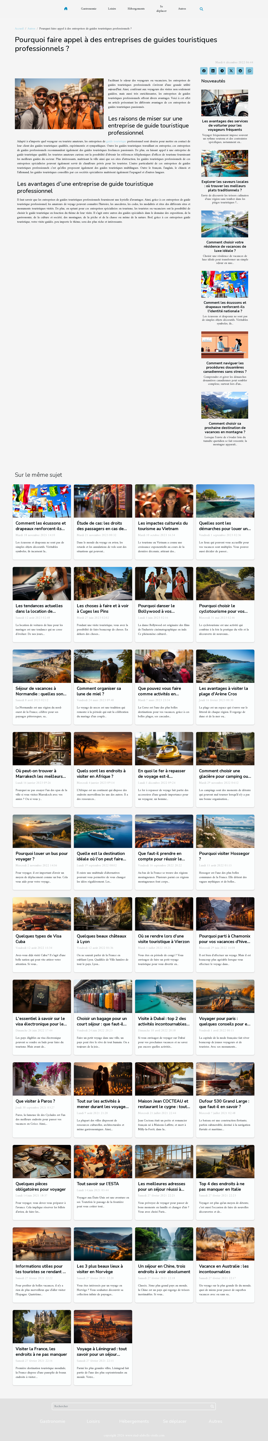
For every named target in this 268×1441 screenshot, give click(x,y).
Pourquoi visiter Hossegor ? (224, 856)
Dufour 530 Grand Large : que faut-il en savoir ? (224, 1104)
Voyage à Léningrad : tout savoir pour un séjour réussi (102, 1354)
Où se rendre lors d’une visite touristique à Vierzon (164, 939)
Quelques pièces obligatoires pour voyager (41, 1186)
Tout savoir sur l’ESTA (98, 1184)
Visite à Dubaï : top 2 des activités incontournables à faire (164, 1024)
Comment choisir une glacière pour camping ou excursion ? (223, 776)
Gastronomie (88, 8)
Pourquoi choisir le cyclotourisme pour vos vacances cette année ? (221, 611)
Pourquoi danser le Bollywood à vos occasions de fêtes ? (157, 611)
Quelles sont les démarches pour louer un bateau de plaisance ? (223, 528)
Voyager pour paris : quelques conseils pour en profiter (224, 1024)
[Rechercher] (134, 1406)
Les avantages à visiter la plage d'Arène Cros (223, 691)
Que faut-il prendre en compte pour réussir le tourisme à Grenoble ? (160, 859)
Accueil (19, 28)
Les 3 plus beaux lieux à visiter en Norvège (100, 1269)
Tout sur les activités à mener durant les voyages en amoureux (102, 1106)
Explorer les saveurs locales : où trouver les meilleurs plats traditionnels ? (225, 186)
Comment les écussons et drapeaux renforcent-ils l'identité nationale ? (225, 307)
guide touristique (116, 141)
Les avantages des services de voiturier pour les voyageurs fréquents (225, 125)
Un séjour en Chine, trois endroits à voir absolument (164, 1269)
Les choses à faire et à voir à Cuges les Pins (103, 608)
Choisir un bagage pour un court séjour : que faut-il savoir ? (102, 1024)
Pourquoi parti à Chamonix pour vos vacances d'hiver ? (224, 941)
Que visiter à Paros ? (35, 1101)
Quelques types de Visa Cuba (38, 939)
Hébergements (136, 8)
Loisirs (112, 8)
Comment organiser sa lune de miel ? (99, 691)
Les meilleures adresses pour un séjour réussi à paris (161, 1189)
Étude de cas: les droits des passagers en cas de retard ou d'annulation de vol (101, 531)
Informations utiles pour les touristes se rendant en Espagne (41, 1271)
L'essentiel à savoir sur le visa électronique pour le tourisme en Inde (40, 1024)
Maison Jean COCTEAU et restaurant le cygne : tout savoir (163, 1106)
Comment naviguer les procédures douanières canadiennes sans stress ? (225, 367)
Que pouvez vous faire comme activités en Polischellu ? (159, 694)
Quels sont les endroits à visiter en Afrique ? (101, 773)
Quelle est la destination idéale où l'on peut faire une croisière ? (101, 859)
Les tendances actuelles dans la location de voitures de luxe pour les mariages (40, 614)
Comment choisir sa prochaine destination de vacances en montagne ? (225, 427)
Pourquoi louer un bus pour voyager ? (42, 856)
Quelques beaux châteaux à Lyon (101, 939)
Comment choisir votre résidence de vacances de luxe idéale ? (225, 246)
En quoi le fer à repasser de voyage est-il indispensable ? (161, 776)
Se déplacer (161, 9)
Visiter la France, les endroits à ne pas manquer (41, 1351)
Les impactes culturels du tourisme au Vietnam (163, 526)
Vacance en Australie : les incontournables (224, 1269)
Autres (182, 8)
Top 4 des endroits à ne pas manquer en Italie (221, 1186)
